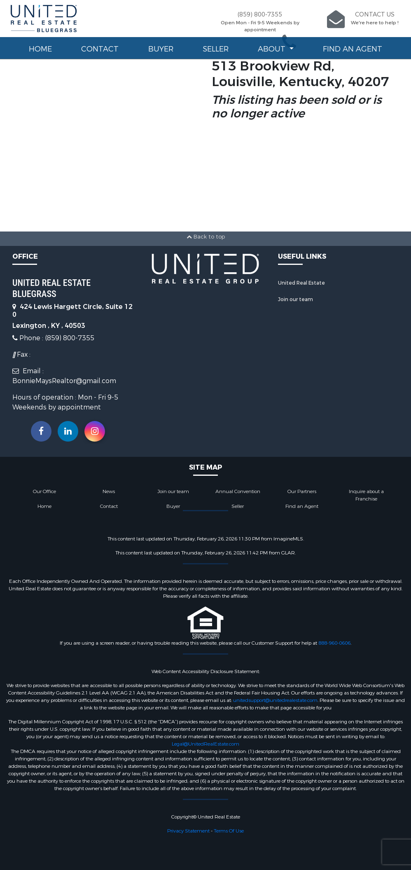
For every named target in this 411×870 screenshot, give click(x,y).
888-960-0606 (334, 643)
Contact (100, 49)
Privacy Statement (188, 831)
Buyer (160, 49)
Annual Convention (237, 491)
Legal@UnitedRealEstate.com (205, 744)
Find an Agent (352, 49)
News (109, 491)
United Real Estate (301, 283)
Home (40, 49)
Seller (216, 49)
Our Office (44, 491)
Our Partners (301, 491)
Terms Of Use (229, 831)
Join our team (295, 299)
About (272, 49)
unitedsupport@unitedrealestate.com (275, 700)
